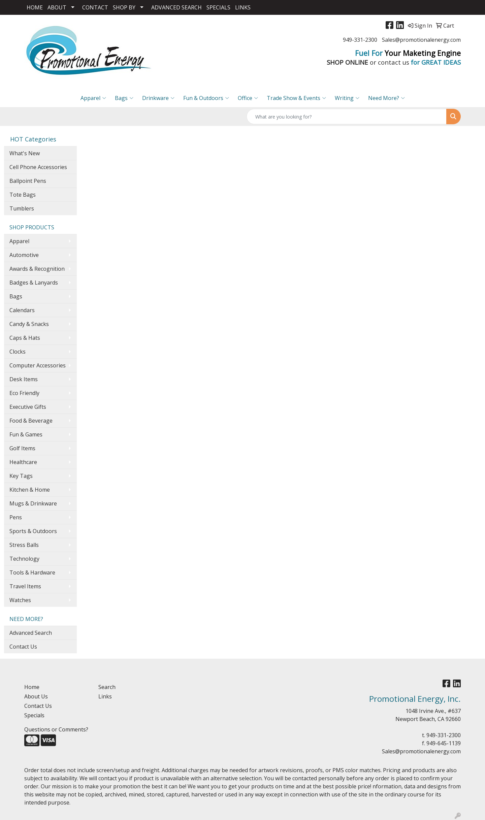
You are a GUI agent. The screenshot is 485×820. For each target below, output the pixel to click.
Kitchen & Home (29, 489)
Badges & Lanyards (33, 282)
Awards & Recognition (37, 268)
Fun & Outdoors (206, 98)
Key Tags (21, 476)
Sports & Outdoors (33, 531)
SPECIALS (218, 7)
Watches (20, 600)
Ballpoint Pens (27, 181)
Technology (24, 558)
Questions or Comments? (56, 729)
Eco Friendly (24, 393)
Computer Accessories (37, 365)
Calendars (22, 310)
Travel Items (25, 586)
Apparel (93, 98)
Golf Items (22, 448)
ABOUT (56, 7)
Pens (15, 517)
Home (31, 687)
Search (107, 687)
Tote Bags (22, 194)
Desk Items (23, 379)
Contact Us (23, 646)
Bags (124, 98)
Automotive (24, 255)
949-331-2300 (360, 39)
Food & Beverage (31, 420)
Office (248, 98)
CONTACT (95, 7)
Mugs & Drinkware (33, 503)
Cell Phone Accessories (38, 167)
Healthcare (23, 462)
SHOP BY (124, 7)
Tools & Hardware (32, 572)
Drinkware (158, 98)
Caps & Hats (24, 337)
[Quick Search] (347, 116)
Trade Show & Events (296, 98)
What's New (24, 153)
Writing (347, 98)
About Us (36, 696)
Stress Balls (24, 545)
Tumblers (21, 208)
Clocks (17, 351)
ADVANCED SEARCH (176, 7)
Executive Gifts (27, 407)
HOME (35, 7)
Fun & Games (25, 434)
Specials (34, 715)
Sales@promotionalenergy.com (421, 39)
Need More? (386, 98)
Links (105, 696)
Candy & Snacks (29, 324)
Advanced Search (30, 632)
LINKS (243, 7)
